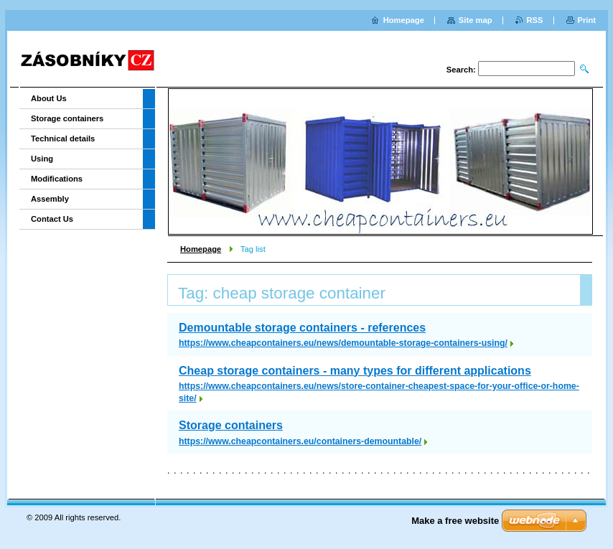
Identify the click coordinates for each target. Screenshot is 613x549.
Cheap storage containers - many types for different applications (355, 371)
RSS (535, 20)
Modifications (57, 178)
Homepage (200, 249)
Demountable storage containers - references (302, 328)
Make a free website (455, 520)
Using (42, 158)
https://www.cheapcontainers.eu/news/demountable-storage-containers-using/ (343, 343)
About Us (49, 98)
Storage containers (231, 425)
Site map (475, 20)
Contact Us (52, 219)
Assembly (50, 198)
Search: (461, 69)
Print (587, 20)
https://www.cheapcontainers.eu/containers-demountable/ (300, 441)
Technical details (63, 138)
